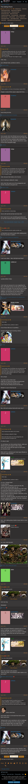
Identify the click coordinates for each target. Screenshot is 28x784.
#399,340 (25, 746)
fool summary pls (14, 15)
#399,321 (25, 46)
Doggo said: (4, 49)
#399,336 (25, 584)
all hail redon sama (5, 13)
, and (8, 676)
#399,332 (25, 426)
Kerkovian (13, 69)
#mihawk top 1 (18, 8)
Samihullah (14, 503)
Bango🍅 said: (5, 228)
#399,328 (25, 276)
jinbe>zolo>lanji (4, 16)
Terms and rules (10, 774)
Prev (6, 25)
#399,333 (25, 471)
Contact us (3, 774)
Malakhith (13, 119)
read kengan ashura (5, 18)
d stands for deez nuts (5, 15)
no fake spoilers (12, 16)
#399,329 (25, 316)
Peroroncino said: (5, 208)
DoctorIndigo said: (6, 319)
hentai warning (22, 15)
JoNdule (13, 191)
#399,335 (25, 539)
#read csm (24, 8)
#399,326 (25, 205)
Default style (4, 772)
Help (23, 774)
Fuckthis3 (13, 95)
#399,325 (25, 163)
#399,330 (25, 363)
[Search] (26, 1)
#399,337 (25, 626)
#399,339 (25, 695)
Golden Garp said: (6, 86)
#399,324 (25, 133)
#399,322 (25, 83)
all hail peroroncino (15, 12)
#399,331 (25, 405)
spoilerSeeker (14, 611)
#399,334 (25, 517)
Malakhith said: (5, 166)
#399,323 (25, 109)
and (10, 115)
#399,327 (25, 255)
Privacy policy (18, 774)
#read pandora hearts (5, 10)
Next (21, 25)
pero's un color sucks (20, 16)
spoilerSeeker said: (6, 698)
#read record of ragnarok (16, 10)
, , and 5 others (9, 565)
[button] (1, 1)
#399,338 (25, 652)
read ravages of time (15, 18)
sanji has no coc (23, 18)
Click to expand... (14, 599)
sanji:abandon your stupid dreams (14, 20)
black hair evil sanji (14, 13)
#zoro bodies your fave (5, 12)
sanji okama (3, 20)
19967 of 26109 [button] (14, 25)
